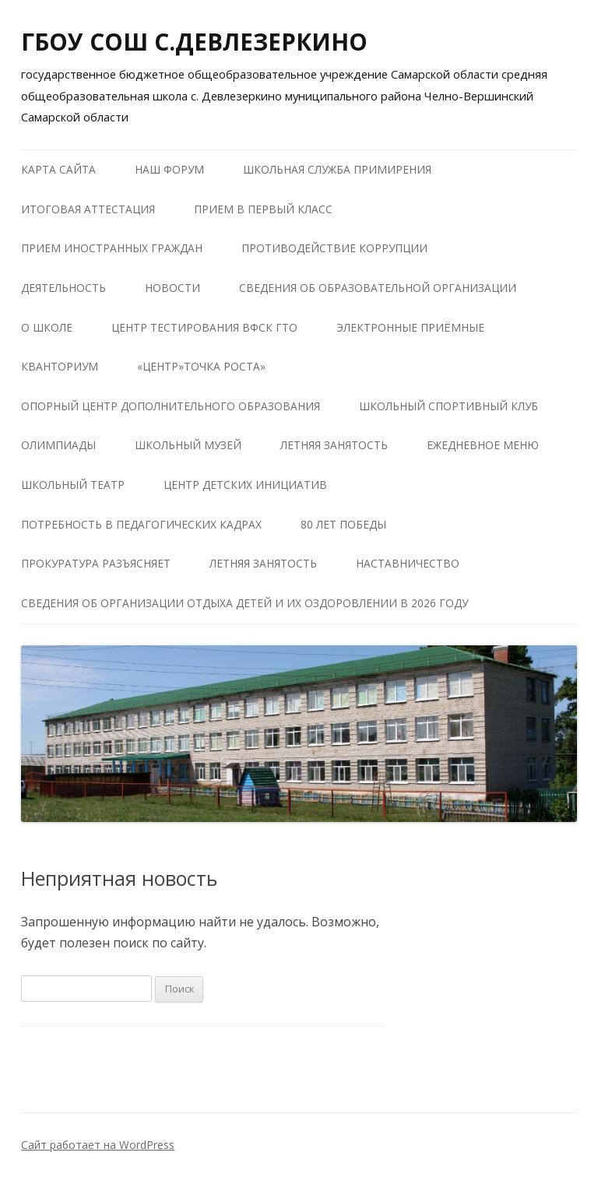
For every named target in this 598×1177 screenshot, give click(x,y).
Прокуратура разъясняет (96, 563)
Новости (172, 287)
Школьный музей (188, 444)
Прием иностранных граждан (111, 248)
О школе (46, 327)
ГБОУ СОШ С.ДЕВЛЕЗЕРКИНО (194, 42)
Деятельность (63, 287)
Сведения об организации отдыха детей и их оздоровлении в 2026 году (244, 603)
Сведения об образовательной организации (377, 287)
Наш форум (169, 169)
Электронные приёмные (410, 327)
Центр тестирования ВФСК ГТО (204, 327)
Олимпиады (58, 444)
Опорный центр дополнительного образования (170, 406)
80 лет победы (343, 524)
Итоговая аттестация (88, 209)
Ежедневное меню (483, 444)
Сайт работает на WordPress (97, 1144)
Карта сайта (58, 169)
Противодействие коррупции (334, 248)
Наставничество (407, 563)
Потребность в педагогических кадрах (141, 524)
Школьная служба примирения (337, 169)
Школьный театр (73, 484)
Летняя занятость (334, 444)
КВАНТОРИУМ (59, 366)
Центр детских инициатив (245, 484)
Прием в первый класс (263, 209)
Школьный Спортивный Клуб (448, 406)
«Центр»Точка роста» (201, 366)
